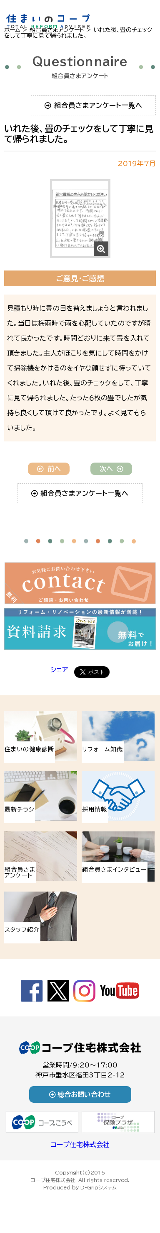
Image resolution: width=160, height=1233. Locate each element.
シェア (59, 669)
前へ (49, 468)
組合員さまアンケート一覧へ (93, 105)
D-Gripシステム (98, 1187)
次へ (111, 468)
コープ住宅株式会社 (80, 1144)
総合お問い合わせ (80, 1094)
